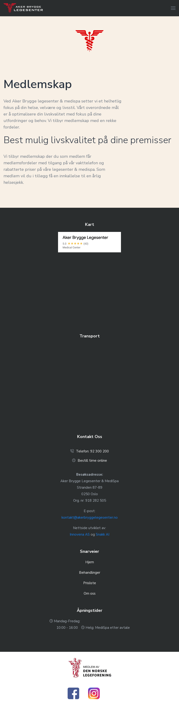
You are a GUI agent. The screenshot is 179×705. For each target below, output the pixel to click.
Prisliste (89, 583)
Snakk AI (102, 534)
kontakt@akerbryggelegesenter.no (90, 517)
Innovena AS (80, 534)
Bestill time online (92, 460)
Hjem (89, 562)
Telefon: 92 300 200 (92, 451)
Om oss (90, 593)
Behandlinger (89, 572)
